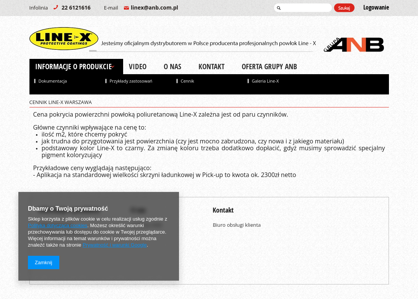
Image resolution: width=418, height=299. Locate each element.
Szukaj (344, 7)
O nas (172, 67)
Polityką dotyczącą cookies (57, 225)
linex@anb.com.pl (141, 7)
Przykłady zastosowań (131, 81)
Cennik (187, 81)
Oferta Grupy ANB (269, 67)
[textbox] (303, 8)
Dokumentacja (53, 81)
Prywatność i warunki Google (115, 245)
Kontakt (211, 67)
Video (137, 67)
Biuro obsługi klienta (237, 224)
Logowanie (376, 7)
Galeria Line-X (265, 81)
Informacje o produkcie (73, 67)
